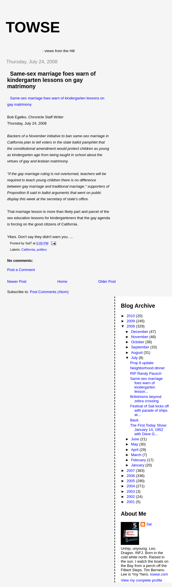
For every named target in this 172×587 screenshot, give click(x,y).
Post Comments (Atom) (49, 292)
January (138, 465)
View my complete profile (141, 580)
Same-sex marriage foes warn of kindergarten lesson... (146, 385)
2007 (131, 470)
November (140, 337)
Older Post (107, 281)
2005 (131, 481)
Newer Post (16, 281)
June (135, 439)
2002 (131, 496)
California (28, 249)
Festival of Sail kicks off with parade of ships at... (149, 410)
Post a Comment (21, 270)
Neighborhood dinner (147, 368)
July (135, 358)
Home (62, 281)
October (138, 342)
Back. (135, 420)
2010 (131, 316)
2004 (131, 486)
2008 (131, 326)
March (137, 455)
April (135, 449)
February (139, 460)
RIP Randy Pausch (146, 373)
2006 (131, 476)
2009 (131, 321)
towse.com (159, 574)
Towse (33, 27)
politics (42, 249)
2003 (131, 491)
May (135, 444)
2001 (131, 502)
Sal (149, 524)
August (137, 352)
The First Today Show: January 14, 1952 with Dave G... (148, 429)
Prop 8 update (142, 363)
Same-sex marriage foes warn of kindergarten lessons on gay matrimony (51, 79)
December (140, 331)
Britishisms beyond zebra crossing (145, 398)
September (140, 347)
